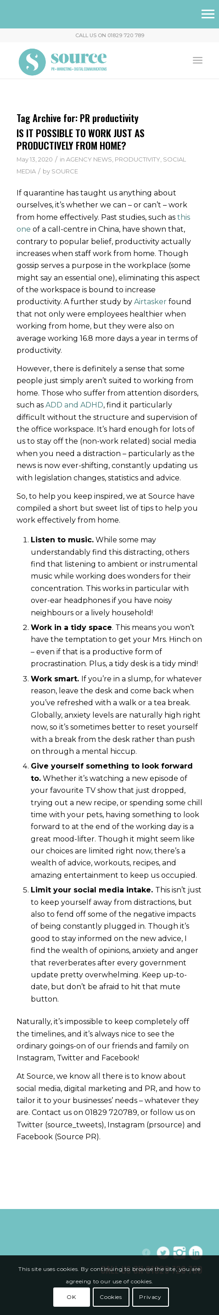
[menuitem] (197, 60)
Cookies (111, 1296)
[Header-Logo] (91, 60)
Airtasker (150, 301)
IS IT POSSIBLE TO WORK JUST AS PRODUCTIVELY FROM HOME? (81, 139)
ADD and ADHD (74, 405)
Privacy (150, 1296)
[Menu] (197, 60)
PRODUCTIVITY (137, 159)
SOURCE (64, 171)
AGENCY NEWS (89, 159)
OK (71, 1296)
